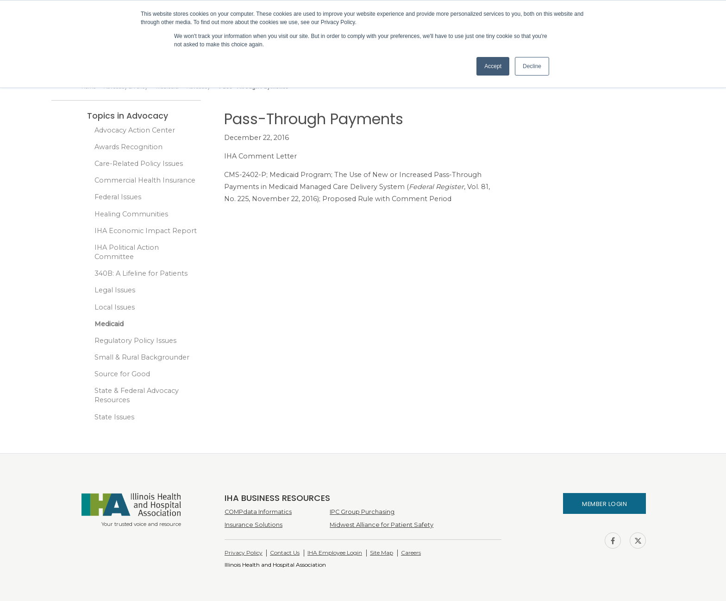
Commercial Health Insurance (144, 180)
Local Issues (114, 307)
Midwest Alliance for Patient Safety (381, 524)
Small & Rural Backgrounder (141, 357)
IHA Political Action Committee (126, 252)
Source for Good (122, 374)
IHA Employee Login (334, 552)
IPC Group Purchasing (362, 511)
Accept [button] (492, 66)
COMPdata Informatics (258, 511)
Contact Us (285, 552)
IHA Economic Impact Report (145, 231)
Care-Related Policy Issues (138, 163)
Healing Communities (131, 214)
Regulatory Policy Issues (135, 340)
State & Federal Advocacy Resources (136, 395)
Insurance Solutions (253, 524)
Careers (411, 552)
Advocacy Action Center (134, 130)
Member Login (604, 504)
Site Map (381, 552)
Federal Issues (117, 197)
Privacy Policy (244, 552)
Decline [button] (532, 66)
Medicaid (109, 324)
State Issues (114, 417)
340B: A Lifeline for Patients (141, 273)
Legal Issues (114, 290)
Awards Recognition (128, 147)
